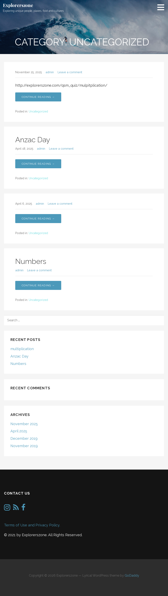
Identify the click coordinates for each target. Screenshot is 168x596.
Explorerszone (18, 5)
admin (50, 72)
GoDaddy (132, 575)
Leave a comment (70, 72)
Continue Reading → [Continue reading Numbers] (38, 218)
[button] (162, 7)
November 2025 (24, 424)
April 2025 (18, 431)
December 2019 (24, 438)
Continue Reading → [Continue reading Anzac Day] (38, 163)
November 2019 (24, 446)
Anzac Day (32, 139)
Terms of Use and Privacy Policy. (32, 525)
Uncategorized (38, 111)
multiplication (22, 349)
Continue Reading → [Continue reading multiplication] (38, 96)
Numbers (30, 261)
